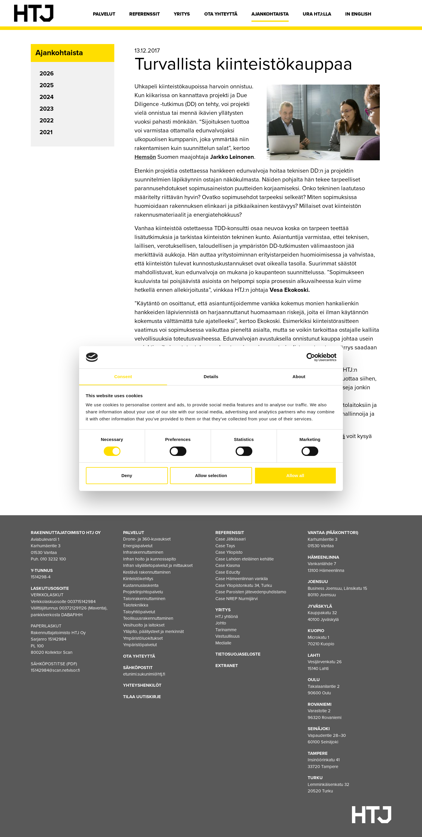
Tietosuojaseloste (238, 654)
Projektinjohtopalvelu (143, 592)
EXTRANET (226, 665)
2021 (46, 132)
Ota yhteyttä (220, 14)
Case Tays (225, 545)
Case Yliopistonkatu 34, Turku (243, 585)
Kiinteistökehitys (138, 578)
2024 (47, 97)
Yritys (182, 14)
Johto (220, 623)
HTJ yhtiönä (226, 616)
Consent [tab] (123, 376)
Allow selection (211, 475)
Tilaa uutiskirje (142, 696)
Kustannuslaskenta (141, 585)
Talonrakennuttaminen (144, 598)
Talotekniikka (135, 605)
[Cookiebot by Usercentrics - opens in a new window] (310, 357)
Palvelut (104, 14)
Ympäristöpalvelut (140, 644)
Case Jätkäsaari (230, 539)
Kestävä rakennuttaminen (147, 572)
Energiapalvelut (137, 545)
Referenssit (144, 14)
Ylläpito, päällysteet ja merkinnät (153, 631)
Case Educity (227, 572)
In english (358, 14)
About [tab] (298, 376)
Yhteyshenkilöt (142, 685)
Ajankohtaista (270, 14)
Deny (126, 475)
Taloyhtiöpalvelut (139, 611)
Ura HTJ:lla (317, 14)
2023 (47, 108)
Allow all (295, 475)
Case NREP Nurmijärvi (236, 598)
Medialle (223, 642)
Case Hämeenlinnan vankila (241, 578)
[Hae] (403, 15)
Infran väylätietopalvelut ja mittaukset (158, 565)
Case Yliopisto (229, 552)
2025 (47, 85)
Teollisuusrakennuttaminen (148, 618)
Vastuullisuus (227, 636)
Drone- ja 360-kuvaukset (147, 539)
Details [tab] (211, 376)
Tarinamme (225, 629)
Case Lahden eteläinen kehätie (244, 558)
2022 (47, 120)
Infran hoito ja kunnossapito (149, 558)
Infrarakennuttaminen (143, 552)
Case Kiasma (227, 565)
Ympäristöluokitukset (143, 638)
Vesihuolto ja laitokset (143, 624)
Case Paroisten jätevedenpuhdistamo (250, 592)
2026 (47, 73)
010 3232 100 (53, 558)
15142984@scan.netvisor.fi (55, 670)
